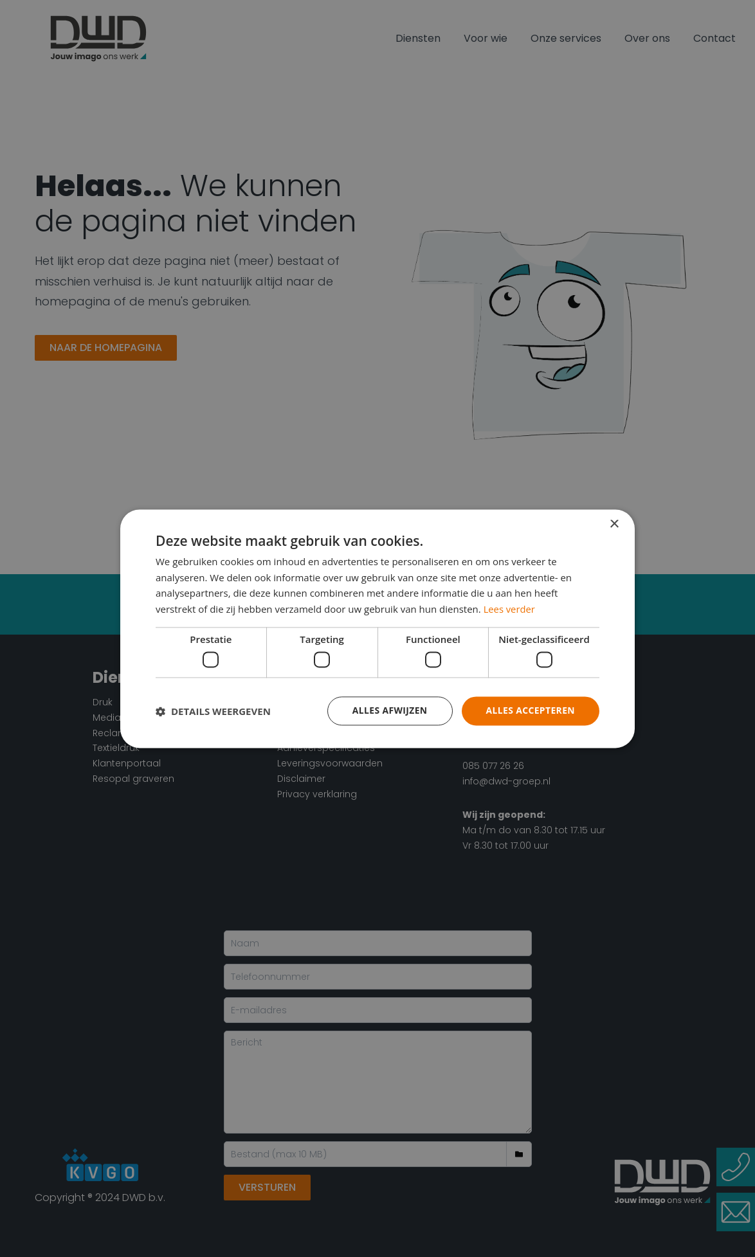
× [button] (614, 524)
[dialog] (377, 628)
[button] (213, 711)
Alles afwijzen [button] (389, 711)
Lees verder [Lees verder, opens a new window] (510, 608)
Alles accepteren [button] (530, 711)
